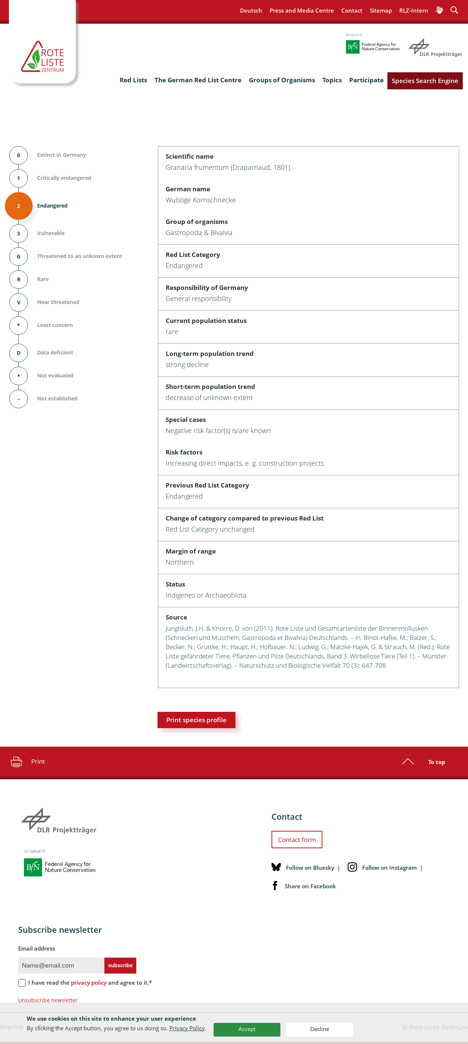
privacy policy (89, 982)
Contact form (297, 839)
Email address (36, 948)
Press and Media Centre (302, 10)
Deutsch (251, 10)
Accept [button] (247, 1029)
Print (27, 761)
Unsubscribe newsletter (48, 1000)
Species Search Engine (425, 80)
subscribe (120, 965)
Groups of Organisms (282, 80)
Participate (366, 80)
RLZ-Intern (413, 10)
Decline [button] (319, 1029)
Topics (332, 80)
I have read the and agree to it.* (90, 982)
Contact (352, 10)
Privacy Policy (187, 1028)
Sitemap (381, 10)
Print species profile (196, 720)
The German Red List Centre (198, 80)
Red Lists (133, 80)
